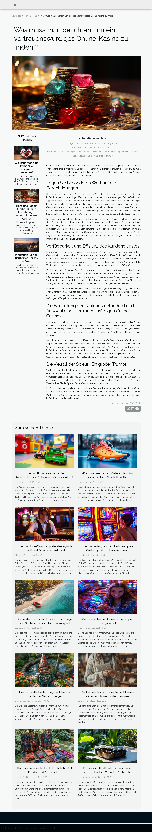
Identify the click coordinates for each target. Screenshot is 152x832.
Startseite (16, 15)
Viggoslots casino (54, 200)
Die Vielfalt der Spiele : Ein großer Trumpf (93, 155)
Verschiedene (30, 15)
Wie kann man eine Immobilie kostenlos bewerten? (26, 167)
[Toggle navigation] (15, 4)
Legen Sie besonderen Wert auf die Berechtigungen (92, 143)
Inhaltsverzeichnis (94, 138)
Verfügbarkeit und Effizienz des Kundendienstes (92, 147)
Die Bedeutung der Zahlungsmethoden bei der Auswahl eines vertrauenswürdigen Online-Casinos (92, 151)
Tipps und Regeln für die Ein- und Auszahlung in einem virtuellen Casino (26, 212)
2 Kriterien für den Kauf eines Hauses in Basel (26, 258)
